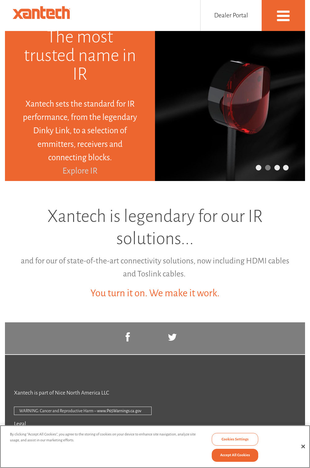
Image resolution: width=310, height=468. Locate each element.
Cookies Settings (235, 439)
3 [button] (277, 167)
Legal (20, 424)
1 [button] (258, 167)
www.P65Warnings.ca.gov (119, 410)
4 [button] (286, 167)
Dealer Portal (231, 15)
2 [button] (268, 167)
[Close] (303, 446)
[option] (155, 106)
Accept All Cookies (235, 455)
